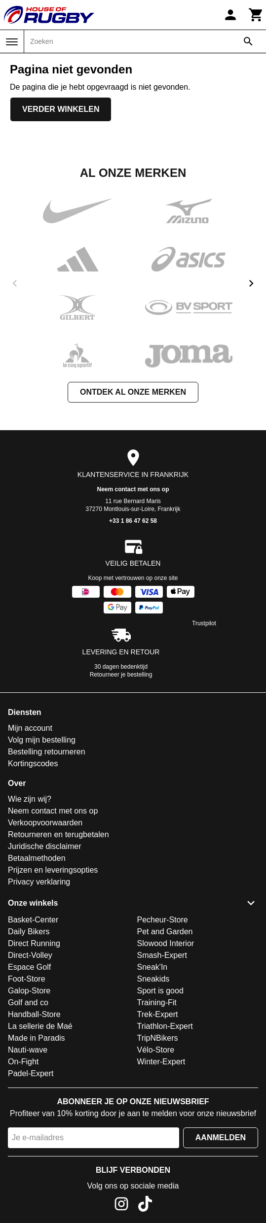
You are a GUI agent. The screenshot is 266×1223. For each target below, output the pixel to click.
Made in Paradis (36, 1038)
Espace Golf (29, 967)
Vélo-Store (156, 1050)
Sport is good (160, 990)
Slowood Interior (165, 943)
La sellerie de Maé (40, 1026)
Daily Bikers (28, 931)
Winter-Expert (161, 1061)
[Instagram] (121, 1205)
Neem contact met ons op (133, 489)
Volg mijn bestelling (42, 740)
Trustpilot (204, 623)
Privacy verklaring (39, 882)
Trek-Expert (157, 1014)
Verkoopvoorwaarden (45, 822)
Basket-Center (33, 920)
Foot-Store (26, 979)
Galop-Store (29, 990)
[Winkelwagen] (256, 15)
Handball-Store (34, 1014)
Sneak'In (152, 967)
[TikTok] (145, 1205)
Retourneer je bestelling (121, 674)
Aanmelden (220, 1137)
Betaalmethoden (37, 858)
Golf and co (28, 1002)
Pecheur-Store (162, 920)
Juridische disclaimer (44, 846)
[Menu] (12, 42)
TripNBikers (157, 1038)
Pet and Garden (165, 931)
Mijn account (30, 728)
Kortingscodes (33, 763)
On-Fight (23, 1061)
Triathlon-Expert (165, 1026)
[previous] (15, 283)
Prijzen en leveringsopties (53, 870)
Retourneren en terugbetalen (58, 834)
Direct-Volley (30, 955)
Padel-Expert (31, 1073)
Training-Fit (157, 1002)
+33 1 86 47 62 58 (133, 520)
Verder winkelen (60, 109)
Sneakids (153, 979)
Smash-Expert (162, 955)
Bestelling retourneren (46, 751)
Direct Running (34, 943)
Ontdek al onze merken (133, 392)
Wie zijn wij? (29, 799)
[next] (251, 283)
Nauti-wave (27, 1050)
